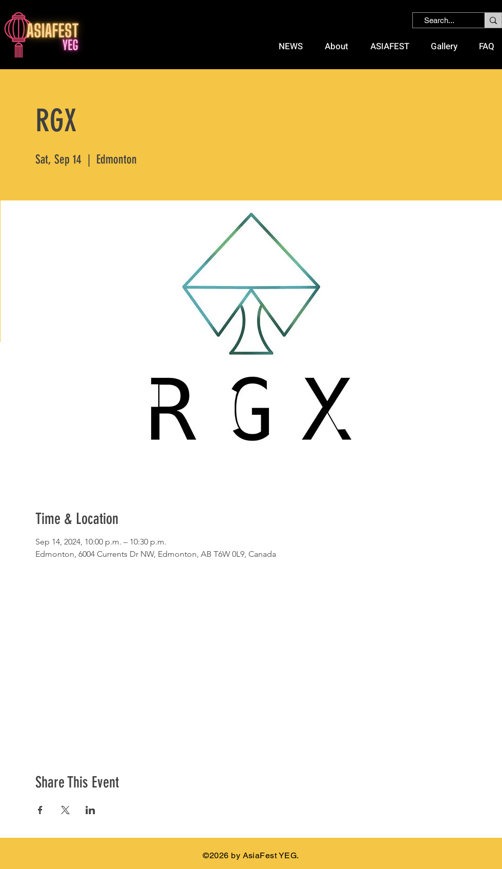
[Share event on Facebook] (40, 810)
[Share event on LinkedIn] (90, 810)
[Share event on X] (65, 810)
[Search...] (439, 20)
